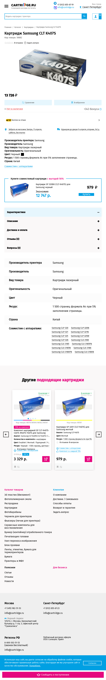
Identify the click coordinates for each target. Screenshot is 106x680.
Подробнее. (52, 666)
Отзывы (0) (13, 236)
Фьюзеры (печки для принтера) (22, 530)
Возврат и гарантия (64, 517)
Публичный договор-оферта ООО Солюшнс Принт (57, 648)
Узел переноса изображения (20, 550)
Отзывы (8, 586)
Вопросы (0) (13, 245)
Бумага (8, 566)
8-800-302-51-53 (12, 652)
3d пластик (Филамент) (17, 504)
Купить (86, 192)
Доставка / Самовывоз (65, 508)
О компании (59, 504)
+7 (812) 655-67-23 (51, 618)
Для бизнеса (60, 577)
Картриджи (10, 517)
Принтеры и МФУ (14, 570)
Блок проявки (12, 554)
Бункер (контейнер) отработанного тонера (28, 541)
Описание (12, 218)
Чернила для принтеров (18, 525)
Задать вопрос (61, 521)
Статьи (8, 582)
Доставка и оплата (17, 227)
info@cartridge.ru (65, 7)
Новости (9, 590)
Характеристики (16, 209)
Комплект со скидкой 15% (70, 461)
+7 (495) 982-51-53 (12, 618)
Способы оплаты (62, 513)
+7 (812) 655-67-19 (65, 4)
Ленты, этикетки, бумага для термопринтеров (20, 560)
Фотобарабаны (12, 521)
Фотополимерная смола (18, 508)
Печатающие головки (16, 546)
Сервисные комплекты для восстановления (19, 536)
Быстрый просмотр (32, 417)
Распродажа (11, 513)
